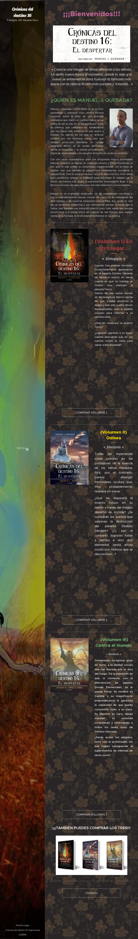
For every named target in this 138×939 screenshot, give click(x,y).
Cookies (22, 934)
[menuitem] (22, 457)
